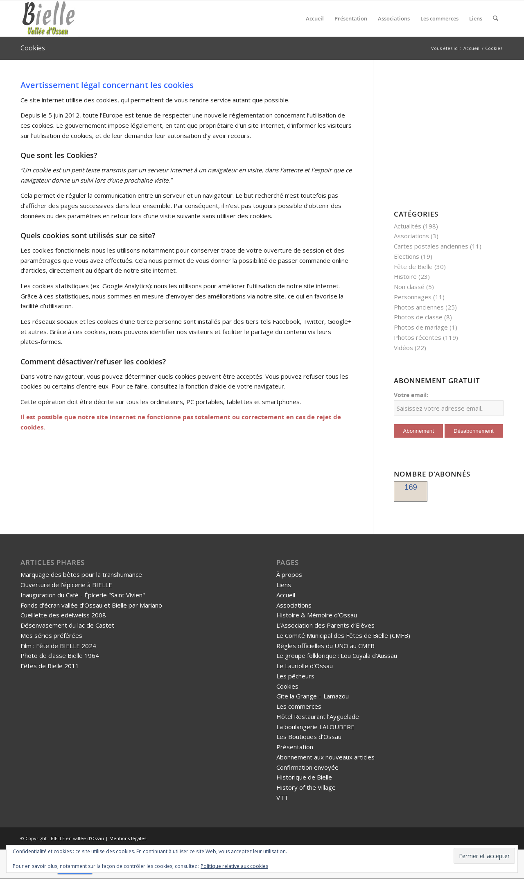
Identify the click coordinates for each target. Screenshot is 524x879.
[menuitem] (314, 18)
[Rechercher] (496, 18)
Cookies (32, 47)
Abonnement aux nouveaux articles (325, 757)
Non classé (409, 286)
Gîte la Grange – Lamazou (312, 696)
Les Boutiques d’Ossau (308, 736)
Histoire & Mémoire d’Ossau (316, 615)
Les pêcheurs (295, 676)
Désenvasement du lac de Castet (67, 625)
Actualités (407, 226)
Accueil (285, 595)
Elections (406, 256)
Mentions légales (127, 838)
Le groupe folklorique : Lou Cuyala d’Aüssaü (336, 655)
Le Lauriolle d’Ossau (304, 666)
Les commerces (298, 706)
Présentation (294, 747)
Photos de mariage (421, 327)
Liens (283, 585)
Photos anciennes (419, 307)
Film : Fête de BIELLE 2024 (58, 646)
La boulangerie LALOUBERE (315, 727)
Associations (411, 236)
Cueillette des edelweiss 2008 (63, 615)
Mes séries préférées (51, 635)
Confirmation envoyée (307, 767)
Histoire (405, 276)
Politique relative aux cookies (234, 866)
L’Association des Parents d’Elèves (325, 625)
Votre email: (411, 395)
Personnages (412, 297)
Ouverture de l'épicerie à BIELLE (66, 585)
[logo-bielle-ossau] (49, 18)
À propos (289, 574)
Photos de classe (418, 317)
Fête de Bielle (413, 266)
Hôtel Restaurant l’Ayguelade (317, 716)
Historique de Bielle (304, 777)
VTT (282, 797)
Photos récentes (417, 337)
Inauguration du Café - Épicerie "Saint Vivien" (82, 595)
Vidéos (403, 347)
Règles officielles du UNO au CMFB (325, 646)
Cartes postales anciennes (431, 246)
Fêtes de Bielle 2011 (49, 666)
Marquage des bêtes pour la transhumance (81, 574)
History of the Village (306, 787)
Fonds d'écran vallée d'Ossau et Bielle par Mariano (91, 605)
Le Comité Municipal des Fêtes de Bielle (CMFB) (343, 635)
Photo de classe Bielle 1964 (59, 655)
